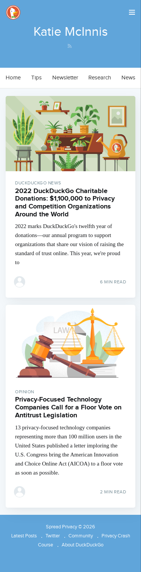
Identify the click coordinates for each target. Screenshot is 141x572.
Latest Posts (24, 536)
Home (13, 78)
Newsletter (65, 78)
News (128, 78)
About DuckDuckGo (82, 545)
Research (99, 78)
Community (80, 536)
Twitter (52, 536)
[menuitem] (13, 78)
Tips (36, 78)
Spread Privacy (61, 527)
